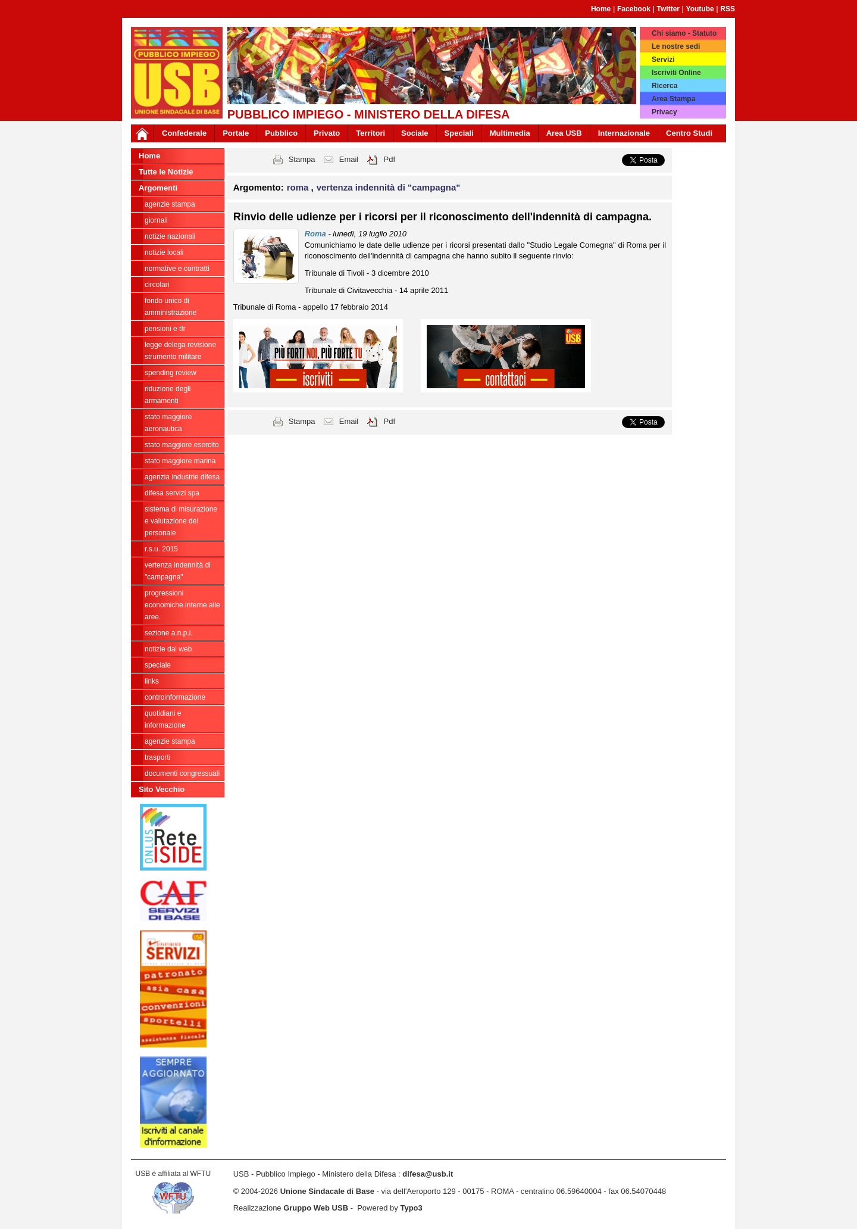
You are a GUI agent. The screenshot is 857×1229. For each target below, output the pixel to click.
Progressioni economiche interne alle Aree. (182, 605)
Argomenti (158, 187)
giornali (156, 220)
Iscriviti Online (676, 72)
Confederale (184, 133)
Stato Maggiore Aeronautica (168, 423)
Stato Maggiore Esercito (182, 445)
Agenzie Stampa (170, 741)
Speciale (158, 665)
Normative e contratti (177, 268)
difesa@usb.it (427, 1173)
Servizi (663, 59)
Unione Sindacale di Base (327, 1191)
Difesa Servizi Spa (172, 493)
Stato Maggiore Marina (180, 461)
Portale (236, 133)
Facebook (633, 9)
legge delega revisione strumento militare (180, 351)
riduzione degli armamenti (167, 395)
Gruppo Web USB (315, 1207)
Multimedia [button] (510, 133)
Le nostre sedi (676, 46)
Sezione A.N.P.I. (169, 633)
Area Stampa (673, 99)
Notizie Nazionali (170, 236)
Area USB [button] (564, 133)
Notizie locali (164, 252)
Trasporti (157, 757)
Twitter (668, 9)
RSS (727, 9)
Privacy (664, 112)
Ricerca (664, 86)
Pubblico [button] (281, 133)
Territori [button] (370, 133)
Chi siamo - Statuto (684, 33)
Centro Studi (689, 133)
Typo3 (411, 1207)
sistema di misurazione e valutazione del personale (181, 521)
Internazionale (624, 133)
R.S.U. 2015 (161, 549)
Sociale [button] (414, 133)
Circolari (157, 284)
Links (152, 681)
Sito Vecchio (161, 789)
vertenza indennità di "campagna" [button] (389, 187)
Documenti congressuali (182, 773)
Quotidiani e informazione (165, 719)
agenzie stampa (170, 204)
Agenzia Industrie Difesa (182, 477)
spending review (170, 373)
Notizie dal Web (168, 649)
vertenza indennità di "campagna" (178, 571)
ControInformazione (175, 697)
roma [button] (299, 187)
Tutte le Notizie (166, 171)
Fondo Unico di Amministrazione (170, 307)
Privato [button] (327, 133)
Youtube (700, 9)
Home (601, 9)
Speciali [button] (459, 133)
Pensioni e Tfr (165, 329)
